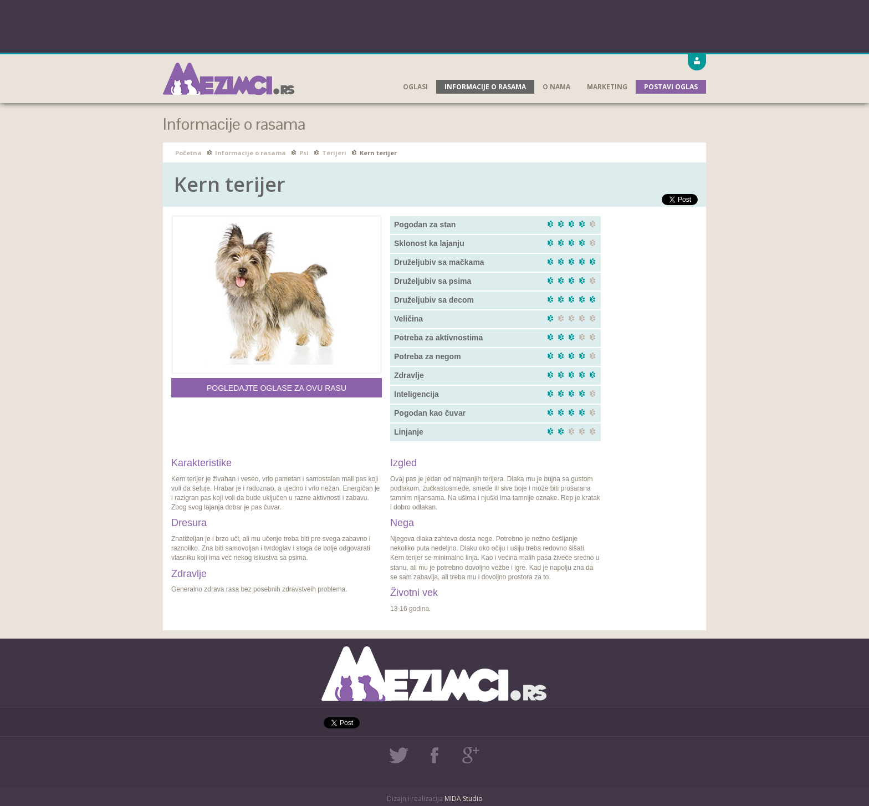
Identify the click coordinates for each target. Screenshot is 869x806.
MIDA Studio (463, 798)
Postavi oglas (671, 86)
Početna (188, 153)
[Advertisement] (434, 25)
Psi (304, 153)
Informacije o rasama (485, 86)
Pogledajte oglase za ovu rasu (276, 388)
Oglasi (415, 86)
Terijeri (334, 153)
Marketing (607, 86)
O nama (556, 86)
